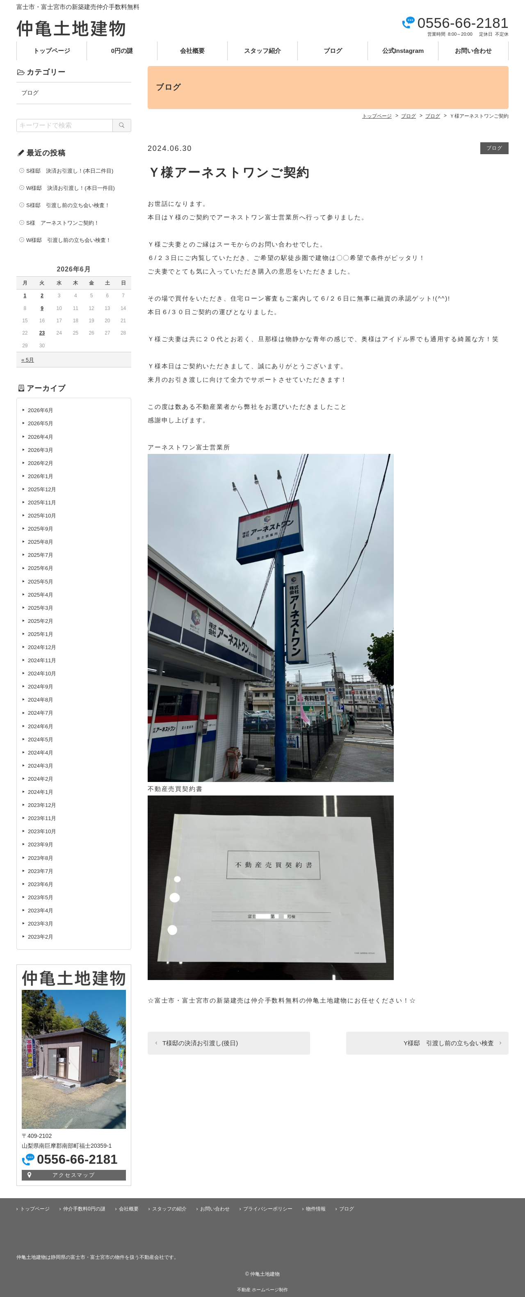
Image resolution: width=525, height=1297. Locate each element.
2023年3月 (40, 924)
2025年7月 (40, 555)
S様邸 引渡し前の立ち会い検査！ (68, 205)
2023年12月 (42, 805)
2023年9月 (40, 844)
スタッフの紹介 (169, 1209)
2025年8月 (40, 542)
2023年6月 (40, 884)
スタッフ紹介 (262, 50)
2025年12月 (42, 489)
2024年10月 (42, 673)
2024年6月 (40, 726)
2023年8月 (40, 858)
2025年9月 (40, 529)
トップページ (51, 50)
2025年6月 (40, 568)
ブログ (333, 50)
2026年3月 (40, 450)
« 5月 (27, 360)
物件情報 (316, 1209)
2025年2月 (40, 621)
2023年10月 (42, 831)
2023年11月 (42, 818)
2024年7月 (40, 713)
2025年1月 (40, 634)
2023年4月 (40, 910)
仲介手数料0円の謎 (84, 1209)
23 (42, 333)
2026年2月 (40, 463)
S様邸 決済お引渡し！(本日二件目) (69, 171)
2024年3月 (40, 766)
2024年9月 (40, 687)
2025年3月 (40, 608)
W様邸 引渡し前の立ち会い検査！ (68, 240)
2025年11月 (42, 502)
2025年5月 (40, 582)
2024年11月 (42, 660)
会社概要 (192, 50)
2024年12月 (42, 647)
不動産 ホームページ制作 (262, 1289)
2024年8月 (40, 700)
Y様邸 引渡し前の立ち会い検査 (449, 1042)
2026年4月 (40, 437)
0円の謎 (122, 50)
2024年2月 (40, 779)
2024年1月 (40, 792)
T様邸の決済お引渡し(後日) (200, 1042)
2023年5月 (40, 897)
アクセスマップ (74, 1175)
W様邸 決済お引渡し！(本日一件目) (70, 188)
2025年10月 (42, 516)
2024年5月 (40, 739)
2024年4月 (40, 753)
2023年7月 (40, 871)
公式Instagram (403, 50)
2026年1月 (40, 476)
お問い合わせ (473, 50)
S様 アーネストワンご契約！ (62, 223)
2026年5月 (40, 423)
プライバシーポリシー (267, 1209)
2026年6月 (40, 410)
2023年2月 (40, 937)
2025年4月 (40, 595)
